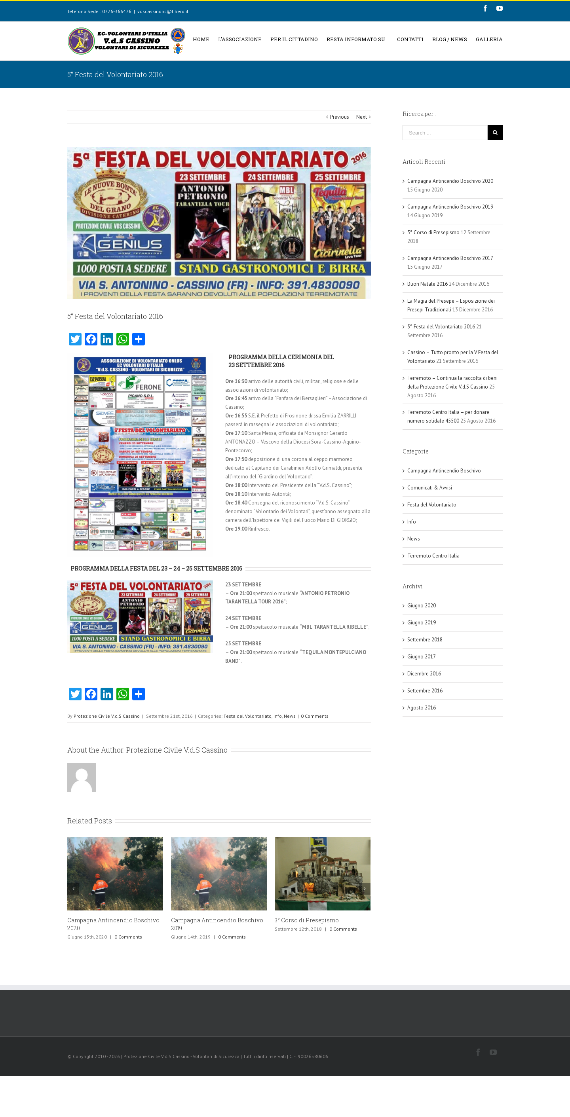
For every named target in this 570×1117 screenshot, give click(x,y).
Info (278, 716)
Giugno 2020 (421, 605)
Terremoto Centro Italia (433, 555)
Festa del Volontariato (248, 716)
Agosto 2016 (421, 707)
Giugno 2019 (421, 622)
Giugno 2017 (421, 656)
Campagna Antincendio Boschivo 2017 (450, 258)
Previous (339, 117)
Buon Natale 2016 (427, 284)
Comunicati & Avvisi (429, 487)
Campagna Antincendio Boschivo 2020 (450, 181)
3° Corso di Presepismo (307, 920)
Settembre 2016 (425, 690)
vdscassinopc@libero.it (162, 11)
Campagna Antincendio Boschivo (444, 470)
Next (361, 117)
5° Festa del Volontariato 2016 (441, 326)
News (290, 716)
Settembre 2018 (425, 639)
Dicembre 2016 (424, 673)
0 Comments (315, 716)
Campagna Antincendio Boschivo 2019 (450, 206)
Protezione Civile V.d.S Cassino (107, 716)
